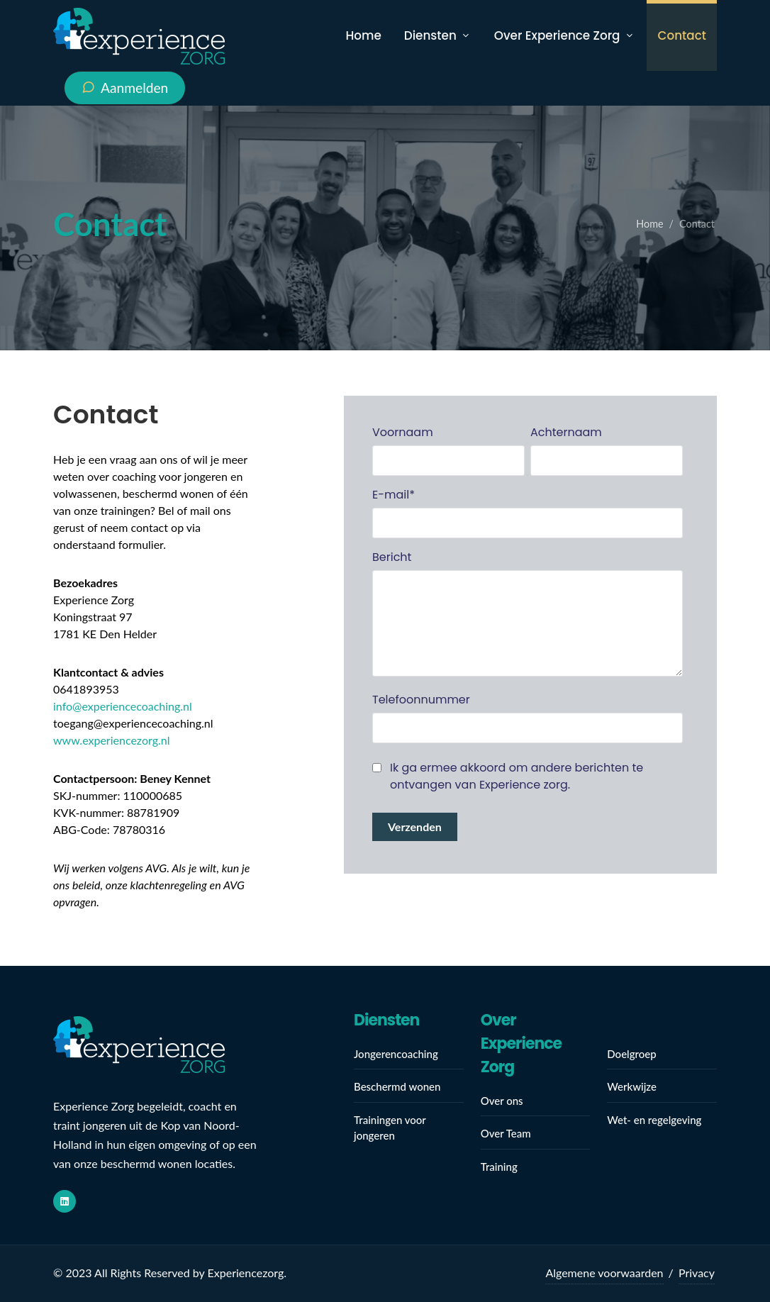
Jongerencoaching (396, 1053)
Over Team (506, 1133)
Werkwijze (632, 1086)
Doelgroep (631, 1053)
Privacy (697, 1272)
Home (649, 224)
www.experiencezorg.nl (111, 740)
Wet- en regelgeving (654, 1119)
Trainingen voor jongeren (390, 1127)
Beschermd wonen (397, 1086)
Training (499, 1166)
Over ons (502, 1100)
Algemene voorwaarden (604, 1272)
